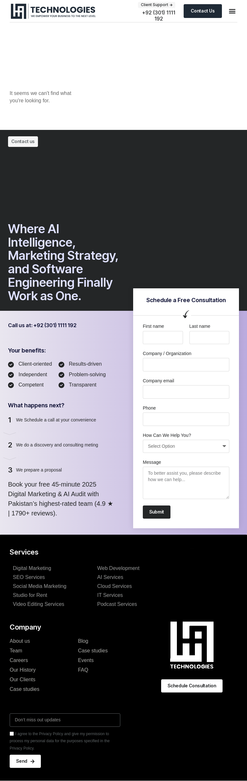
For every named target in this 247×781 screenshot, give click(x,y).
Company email (158, 380)
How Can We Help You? (167, 435)
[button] (232, 11)
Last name (199, 326)
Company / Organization (167, 353)
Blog (83, 639)
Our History (23, 668)
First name (153, 326)
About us (20, 639)
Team (16, 649)
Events (86, 658)
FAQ (83, 668)
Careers (19, 658)
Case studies (25, 687)
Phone (149, 408)
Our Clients (22, 678)
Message (152, 462)
